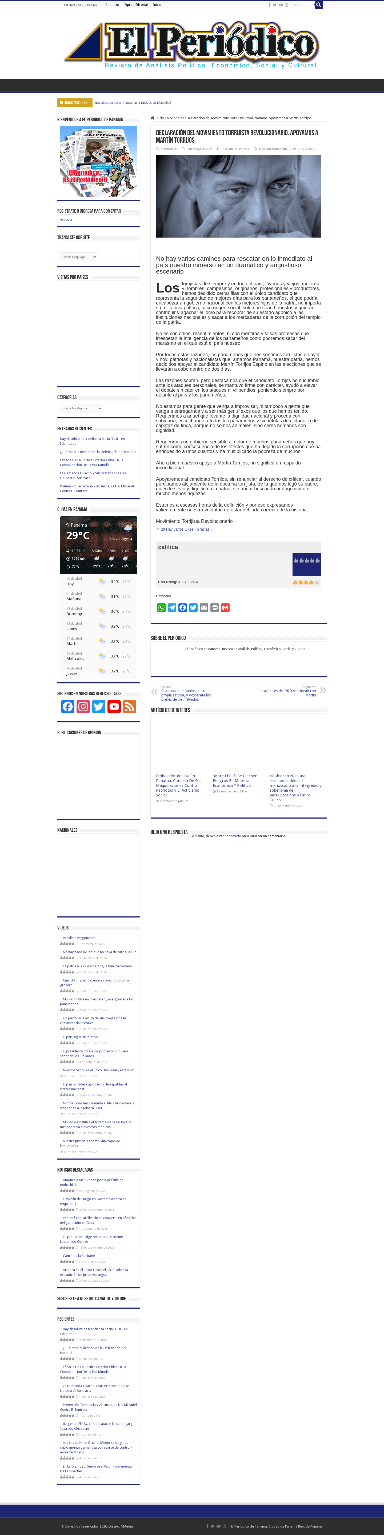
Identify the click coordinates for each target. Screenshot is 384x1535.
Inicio (157, 5)
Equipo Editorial (136, 5)
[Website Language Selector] (78, 256)
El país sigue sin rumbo (80, 1037)
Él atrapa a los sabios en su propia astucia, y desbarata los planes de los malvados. (188, 693)
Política (244, 149)
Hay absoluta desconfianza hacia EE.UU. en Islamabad (133, 103)
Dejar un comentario (273, 149)
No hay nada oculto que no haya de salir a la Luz (99, 952)
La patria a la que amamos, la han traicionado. (98, 966)
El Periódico (169, 149)
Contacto (112, 5)
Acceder (66, 220)
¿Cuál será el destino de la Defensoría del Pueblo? (98, 452)
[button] (74, 559)
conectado (233, 836)
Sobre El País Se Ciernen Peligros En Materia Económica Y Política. (235, 780)
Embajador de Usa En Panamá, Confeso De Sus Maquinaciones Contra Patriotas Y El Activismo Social (178, 785)
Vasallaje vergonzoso (79, 938)
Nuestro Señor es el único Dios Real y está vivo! (98, 1070)
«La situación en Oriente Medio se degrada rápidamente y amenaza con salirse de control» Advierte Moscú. (96, 1447)
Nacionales (175, 118)
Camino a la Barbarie (79, 1256)
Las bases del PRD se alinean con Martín (288, 691)
